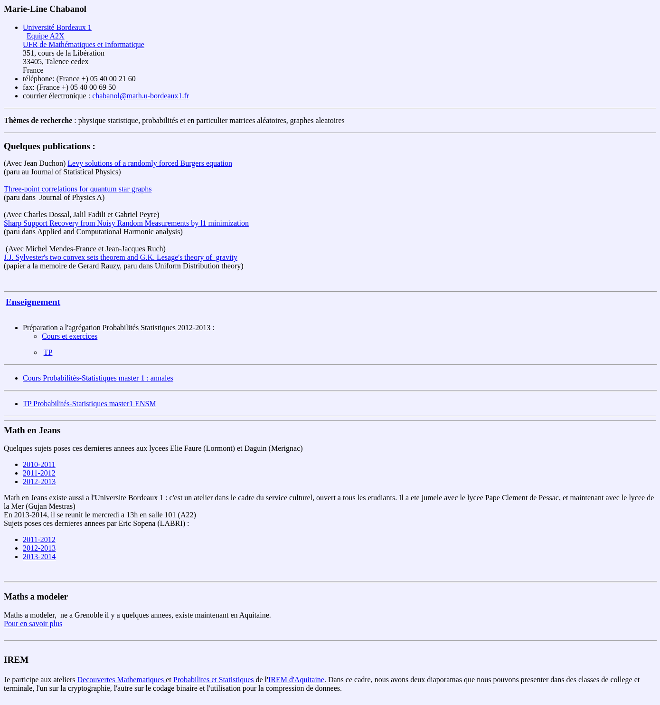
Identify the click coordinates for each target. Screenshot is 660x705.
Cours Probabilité (49, 378)
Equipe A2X (46, 36)
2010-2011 (39, 464)
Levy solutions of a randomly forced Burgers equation (149, 163)
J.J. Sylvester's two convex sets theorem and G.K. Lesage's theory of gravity (120, 257)
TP (48, 352)
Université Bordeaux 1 (57, 27)
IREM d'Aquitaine (296, 680)
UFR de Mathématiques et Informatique (83, 44)
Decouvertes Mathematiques (121, 680)
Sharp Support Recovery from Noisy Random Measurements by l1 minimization (126, 223)
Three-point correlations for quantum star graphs (77, 189)
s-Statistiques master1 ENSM (111, 404)
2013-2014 (39, 557)
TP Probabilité (44, 404)
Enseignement (33, 302)
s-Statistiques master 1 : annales (124, 378)
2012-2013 (39, 481)
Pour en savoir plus (33, 623)
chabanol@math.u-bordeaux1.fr (140, 96)
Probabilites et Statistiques (213, 680)
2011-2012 (39, 473)
